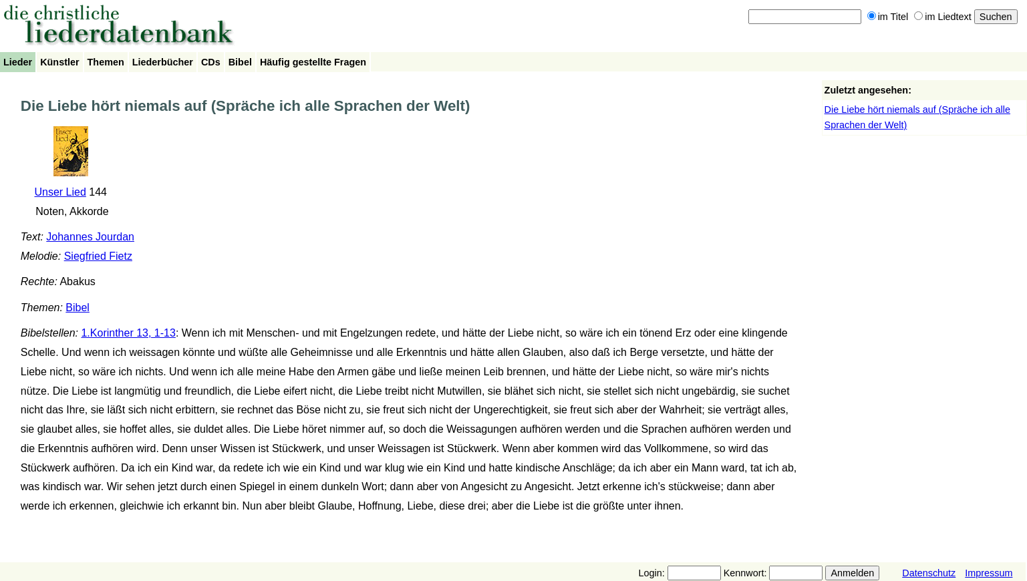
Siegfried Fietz (98, 256)
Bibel (240, 62)
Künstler (59, 62)
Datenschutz (929, 573)
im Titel (888, 16)
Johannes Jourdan (90, 236)
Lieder (17, 62)
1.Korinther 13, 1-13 (128, 333)
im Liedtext (943, 16)
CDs (211, 62)
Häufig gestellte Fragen (313, 62)
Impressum (988, 573)
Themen (106, 62)
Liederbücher (162, 62)
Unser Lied (60, 192)
